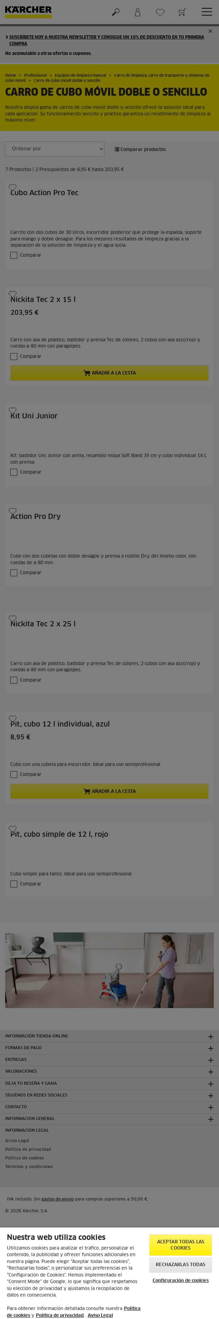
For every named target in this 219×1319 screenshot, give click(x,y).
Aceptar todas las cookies (180, 1245)
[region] (109, 1273)
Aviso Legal (100, 1315)
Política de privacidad (60, 1315)
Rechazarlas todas (180, 1265)
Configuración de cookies (181, 1281)
